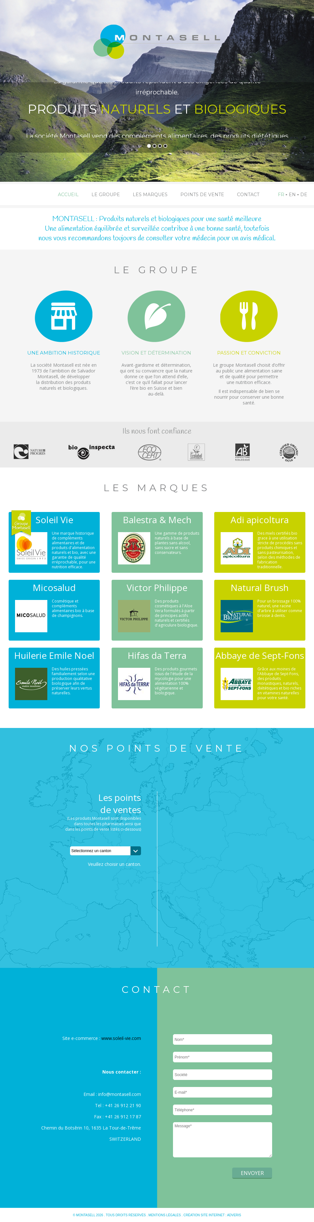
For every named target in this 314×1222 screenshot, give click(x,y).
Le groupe (105, 194)
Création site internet (204, 1215)
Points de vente (202, 194)
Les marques (150, 194)
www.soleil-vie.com (121, 1038)
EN (292, 194)
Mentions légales (164, 1215)
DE (303, 194)
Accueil (68, 194)
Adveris (234, 1215)
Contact (248, 194)
